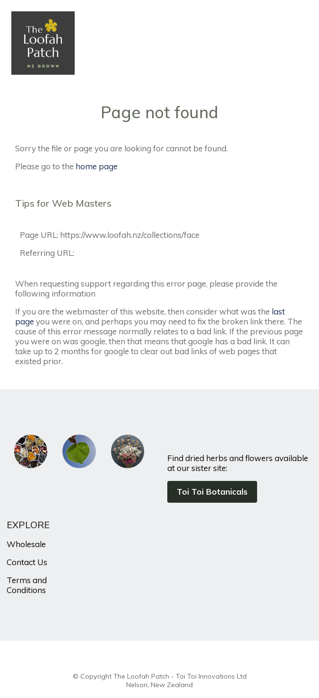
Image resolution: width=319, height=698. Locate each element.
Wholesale (26, 544)
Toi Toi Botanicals (212, 492)
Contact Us (27, 562)
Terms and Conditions (27, 585)
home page (97, 166)
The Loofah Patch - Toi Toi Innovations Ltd (180, 676)
